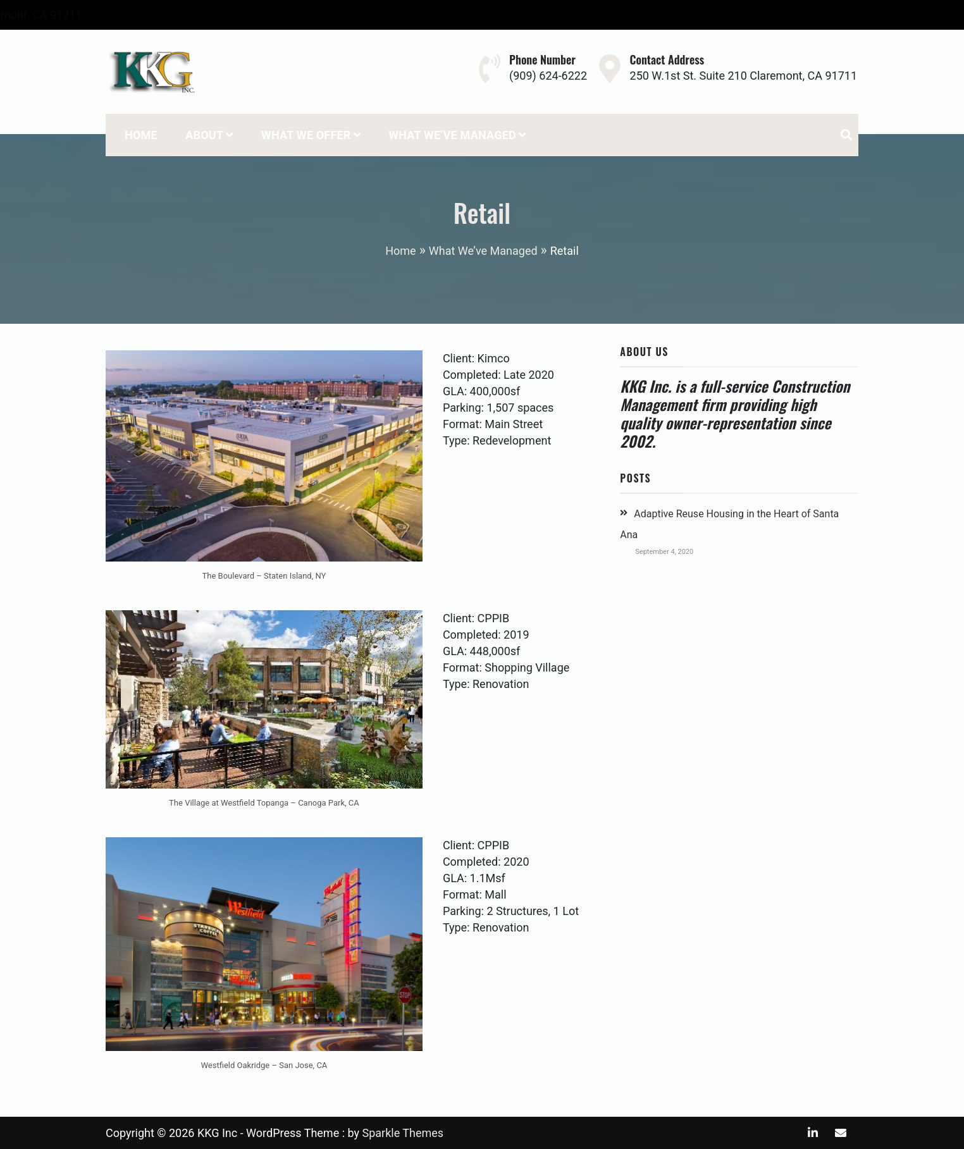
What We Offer (306, 135)
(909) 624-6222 (140, 15)
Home (141, 135)
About (204, 135)
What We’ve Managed (452, 135)
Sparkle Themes (402, 1133)
